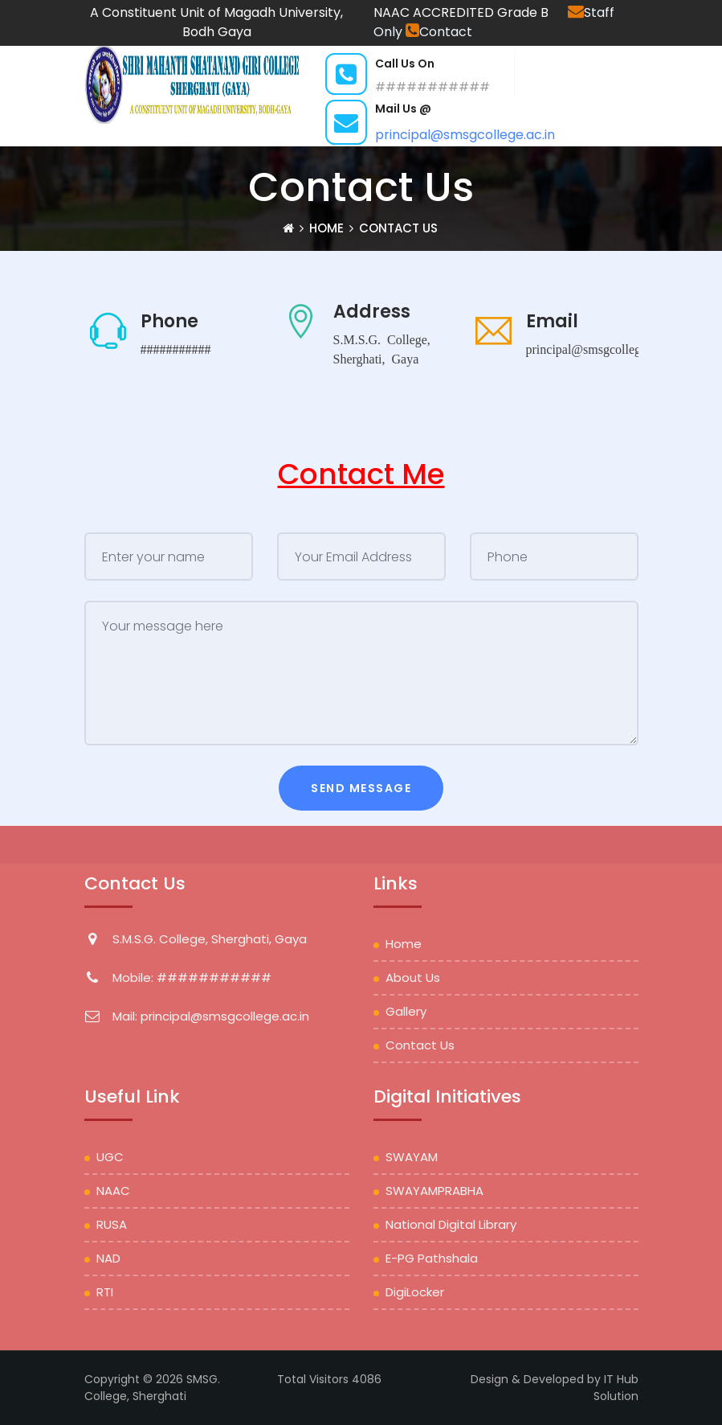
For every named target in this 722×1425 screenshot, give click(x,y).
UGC (110, 1156)
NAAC (113, 1190)
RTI (104, 1291)
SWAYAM (411, 1156)
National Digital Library (450, 1224)
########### (176, 348)
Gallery (405, 1011)
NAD (108, 1258)
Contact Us (420, 1045)
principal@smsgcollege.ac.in (465, 134)
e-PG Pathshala (431, 1258)
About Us (412, 977)
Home (403, 943)
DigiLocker (414, 1291)
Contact (439, 32)
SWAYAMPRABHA (434, 1190)
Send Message (361, 788)
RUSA (111, 1224)
